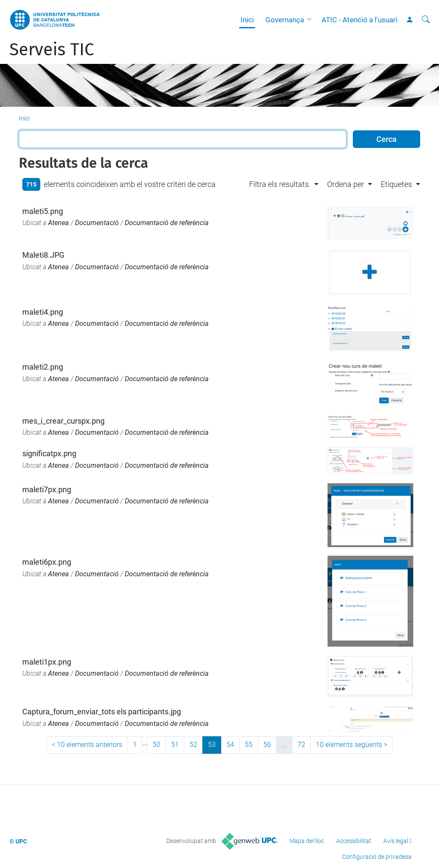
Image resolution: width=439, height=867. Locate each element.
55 (249, 745)
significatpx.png (49, 453)
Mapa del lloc (306, 840)
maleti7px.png (46, 489)
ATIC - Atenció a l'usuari (359, 19)
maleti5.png (42, 211)
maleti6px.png (46, 561)
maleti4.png (42, 311)
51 (175, 745)
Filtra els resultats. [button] (279, 184)
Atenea (58, 223)
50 (156, 745)
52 (193, 745)
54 (230, 745)
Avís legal (395, 840)
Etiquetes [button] (396, 184)
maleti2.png (42, 366)
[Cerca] (426, 19)
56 (267, 745)
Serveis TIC (51, 49)
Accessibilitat (353, 840)
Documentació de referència (167, 223)
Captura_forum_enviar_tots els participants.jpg (101, 711)
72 (301, 745)
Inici (247, 19)
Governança (284, 19)
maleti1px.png (46, 661)
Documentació (97, 223)
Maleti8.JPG (43, 254)
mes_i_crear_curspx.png (63, 420)
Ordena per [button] (345, 184)
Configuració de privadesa (377, 856)
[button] (311, 19)
